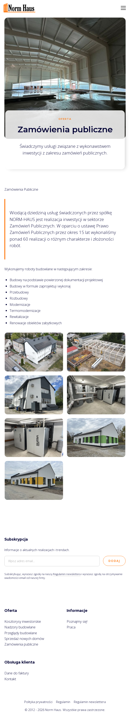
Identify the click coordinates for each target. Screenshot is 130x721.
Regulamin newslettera (67, 574)
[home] (19, 8)
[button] (122, 8)
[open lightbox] (34, 352)
